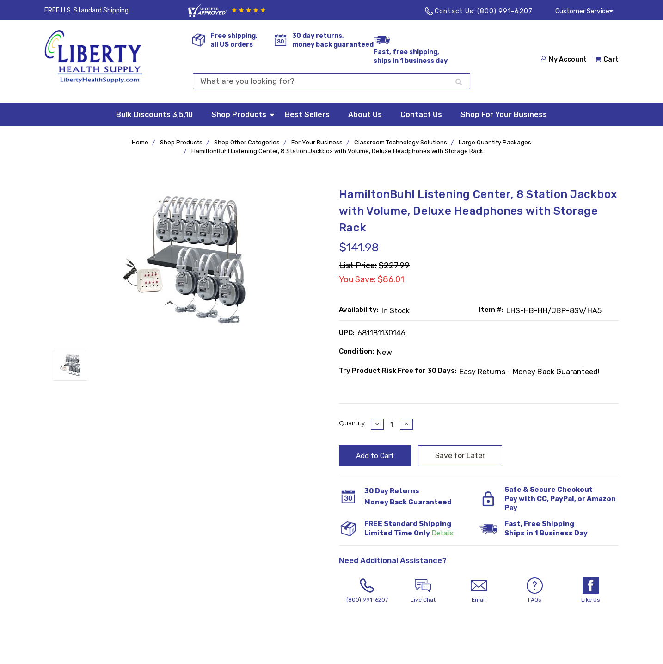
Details (442, 533)
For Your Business (317, 142)
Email (479, 590)
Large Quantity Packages (495, 142)
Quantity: (352, 423)
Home (140, 142)
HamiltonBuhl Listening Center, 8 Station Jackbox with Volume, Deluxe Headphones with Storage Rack (337, 151)
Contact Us (421, 114)
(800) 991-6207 (505, 11)
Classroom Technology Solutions (400, 142)
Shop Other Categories (247, 142)
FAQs (535, 590)
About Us (365, 114)
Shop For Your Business (503, 114)
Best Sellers (307, 114)
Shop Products (243, 114)
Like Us (591, 590)
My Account (564, 59)
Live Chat (423, 590)
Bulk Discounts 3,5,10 (154, 114)
